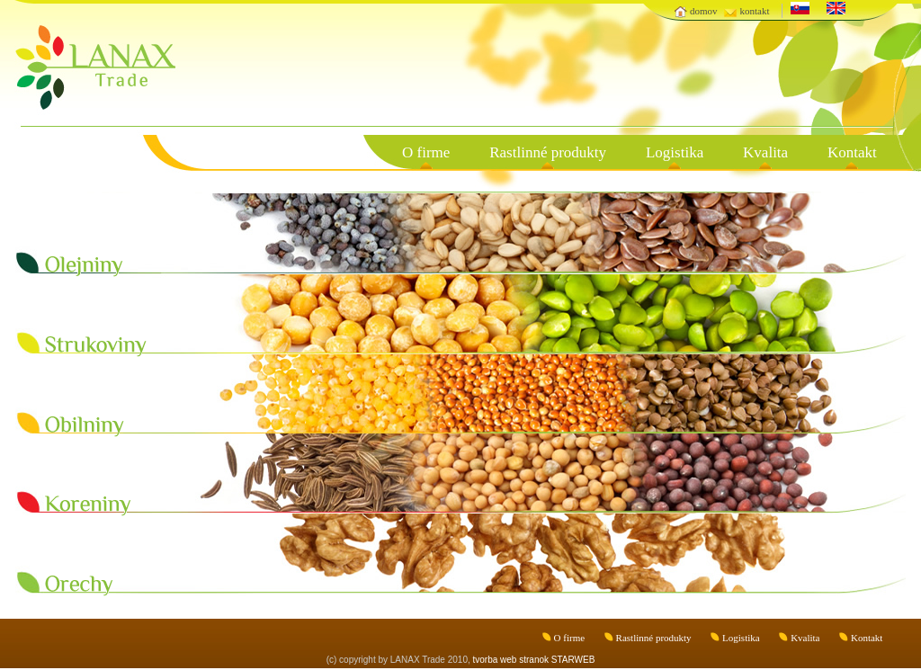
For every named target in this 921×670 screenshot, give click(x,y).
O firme (426, 152)
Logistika (674, 152)
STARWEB (573, 660)
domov (704, 10)
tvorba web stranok (511, 660)
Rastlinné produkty (547, 152)
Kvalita (765, 152)
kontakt (754, 10)
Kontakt (852, 152)
